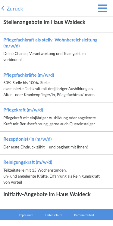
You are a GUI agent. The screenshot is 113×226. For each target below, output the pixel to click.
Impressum (26, 215)
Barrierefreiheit (84, 215)
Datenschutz (54, 215)
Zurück (15, 8)
